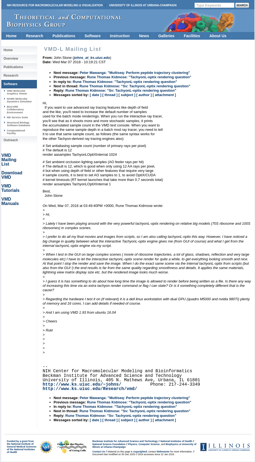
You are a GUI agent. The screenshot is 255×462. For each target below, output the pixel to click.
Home (11, 36)
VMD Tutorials (10, 188)
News (144, 36)
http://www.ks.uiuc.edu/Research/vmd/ (90, 389)
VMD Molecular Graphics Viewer (17, 92)
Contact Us (98, 451)
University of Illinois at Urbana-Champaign (143, 5)
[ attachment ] (164, 95)
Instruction (120, 36)
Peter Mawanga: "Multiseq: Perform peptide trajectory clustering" (135, 73)
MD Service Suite (17, 117)
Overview (11, 58)
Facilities (192, 36)
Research (34, 36)
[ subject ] (127, 95)
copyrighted (140, 451)
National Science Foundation (108, 444)
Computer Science (149, 444)
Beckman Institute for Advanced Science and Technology (125, 441)
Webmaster (163, 451)
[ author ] (144, 95)
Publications (63, 36)
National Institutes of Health (176, 441)
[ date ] (95, 95)
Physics (132, 444)
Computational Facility (16, 132)
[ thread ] (110, 95)
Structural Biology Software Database (18, 124)
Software (92, 36)
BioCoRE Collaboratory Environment (15, 109)
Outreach (11, 140)
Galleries (166, 36)
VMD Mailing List (8, 159)
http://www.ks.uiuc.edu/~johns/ (82, 385)
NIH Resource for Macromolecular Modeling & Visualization (54, 5)
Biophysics (172, 444)
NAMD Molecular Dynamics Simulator (19, 100)
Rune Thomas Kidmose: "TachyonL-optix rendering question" (139, 77)
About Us (217, 36)
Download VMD (11, 175)
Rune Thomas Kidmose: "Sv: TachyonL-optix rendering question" (135, 86)
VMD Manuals (10, 201)
